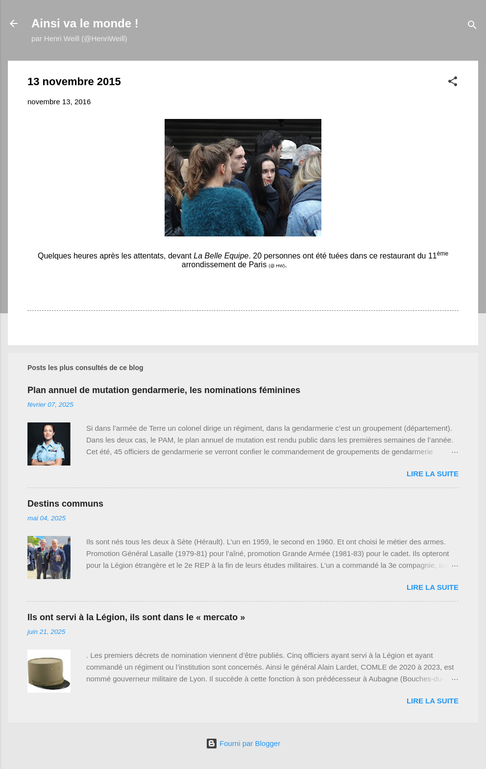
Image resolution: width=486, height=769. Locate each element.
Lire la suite (433, 473)
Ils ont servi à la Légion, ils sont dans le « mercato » (136, 617)
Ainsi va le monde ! (85, 23)
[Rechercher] (472, 27)
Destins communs (65, 504)
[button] (453, 83)
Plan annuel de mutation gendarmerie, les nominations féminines (163, 390)
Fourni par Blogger (243, 743)
